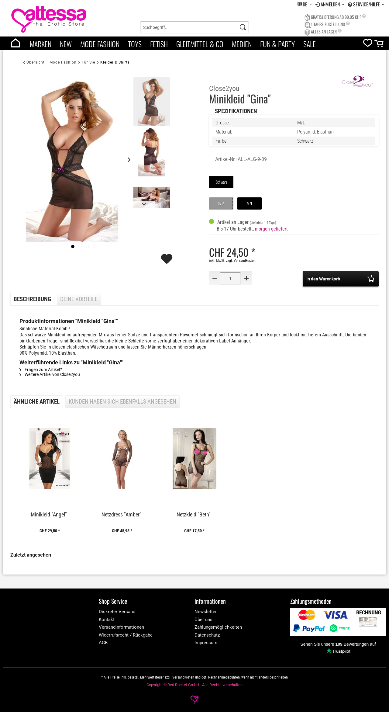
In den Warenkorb (340, 278)
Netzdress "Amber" (121, 515)
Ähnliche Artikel (37, 401)
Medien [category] (242, 43)
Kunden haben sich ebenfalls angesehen (122, 401)
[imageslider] (72, 246)
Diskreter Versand (117, 611)
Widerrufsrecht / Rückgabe (126, 635)
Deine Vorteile (79, 299)
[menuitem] (305, 4)
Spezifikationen (236, 111)
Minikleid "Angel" (49, 515)
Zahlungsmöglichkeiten (218, 627)
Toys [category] (135, 43)
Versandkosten (183, 677)
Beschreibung (32, 299)
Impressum (205, 642)
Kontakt (107, 619)
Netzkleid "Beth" (194, 515)
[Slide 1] (80, 246)
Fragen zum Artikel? (40, 369)
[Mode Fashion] (63, 62)
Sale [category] (309, 43)
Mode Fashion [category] (99, 43)
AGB (103, 642)
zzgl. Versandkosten (241, 261)
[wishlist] (367, 44)
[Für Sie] (88, 62)
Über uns (203, 619)
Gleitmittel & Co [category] (199, 43)
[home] (15, 43)
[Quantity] (230, 278)
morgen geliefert (271, 229)
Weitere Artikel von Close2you (49, 374)
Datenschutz (207, 635)
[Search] (243, 27)
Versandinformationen (121, 627)
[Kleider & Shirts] (115, 62)
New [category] (66, 43)
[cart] (379, 44)
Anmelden (331, 4)
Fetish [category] (159, 43)
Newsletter (205, 611)
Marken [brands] (40, 43)
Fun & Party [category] (277, 43)
